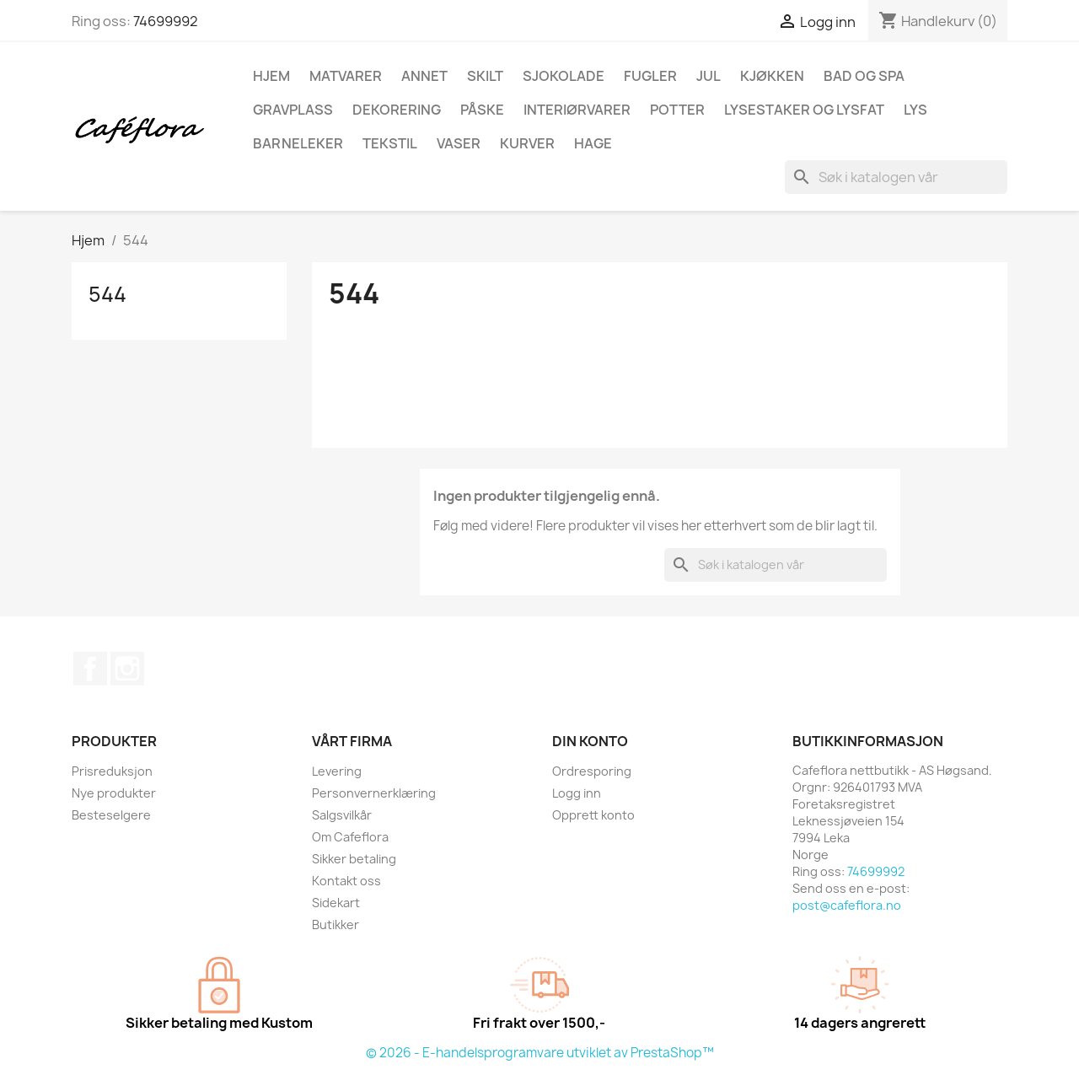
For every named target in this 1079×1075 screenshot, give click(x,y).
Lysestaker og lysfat (804, 109)
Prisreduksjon (112, 771)
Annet (424, 76)
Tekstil (389, 143)
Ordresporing (591, 771)
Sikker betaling (354, 859)
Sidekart (336, 903)
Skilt (485, 76)
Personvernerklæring (374, 793)
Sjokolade (563, 76)
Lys (915, 109)
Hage (593, 143)
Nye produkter (114, 793)
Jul (708, 76)
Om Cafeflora (350, 837)
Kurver (527, 143)
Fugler (650, 76)
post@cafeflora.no (846, 905)
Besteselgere (111, 815)
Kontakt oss (346, 881)
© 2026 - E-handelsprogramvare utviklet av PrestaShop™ (540, 1053)
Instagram (127, 668)
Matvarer (345, 76)
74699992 (165, 21)
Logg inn (576, 793)
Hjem (271, 76)
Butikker (335, 924)
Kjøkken (772, 76)
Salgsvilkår (342, 815)
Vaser (458, 143)
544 (107, 294)
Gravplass (293, 109)
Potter (677, 109)
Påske (482, 109)
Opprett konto (593, 815)
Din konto (590, 741)
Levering (337, 771)
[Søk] (896, 177)
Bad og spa (864, 76)
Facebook (90, 668)
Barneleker (298, 143)
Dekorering (396, 109)
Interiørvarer (577, 109)
